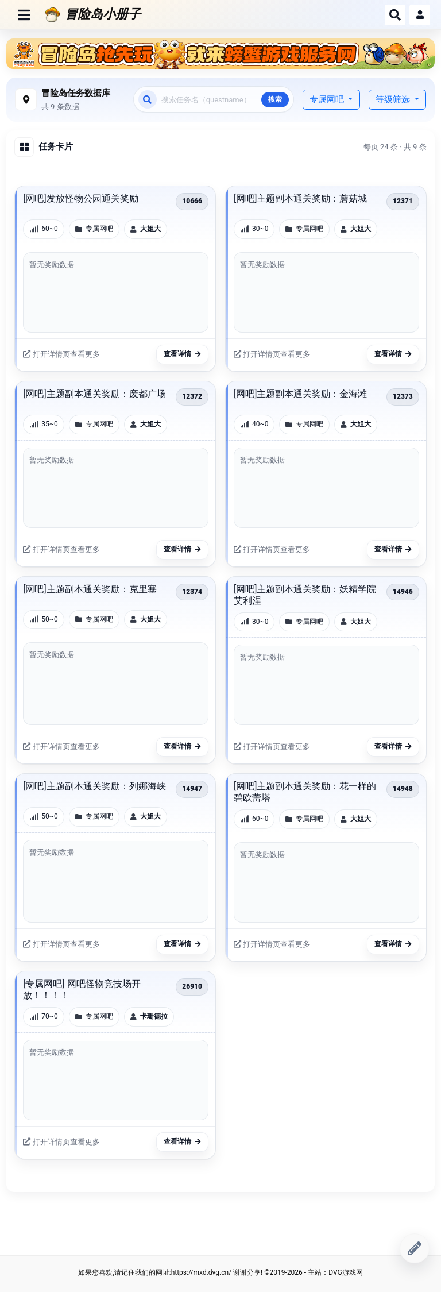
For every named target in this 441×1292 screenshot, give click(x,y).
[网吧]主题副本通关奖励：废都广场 (94, 393)
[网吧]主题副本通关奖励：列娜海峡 (94, 786)
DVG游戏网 (345, 1272)
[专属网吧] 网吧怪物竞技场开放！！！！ (81, 989)
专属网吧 (328, 99)
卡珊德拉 (154, 1016)
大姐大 (150, 229)
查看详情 (182, 354)
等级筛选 (394, 99)
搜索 (275, 99)
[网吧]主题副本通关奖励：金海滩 (300, 393)
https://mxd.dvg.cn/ (201, 1272)
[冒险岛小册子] (210, 14)
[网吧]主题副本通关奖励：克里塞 (89, 589)
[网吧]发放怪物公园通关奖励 (80, 198)
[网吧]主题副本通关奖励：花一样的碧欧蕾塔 (305, 792)
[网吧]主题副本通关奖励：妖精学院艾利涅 (305, 595)
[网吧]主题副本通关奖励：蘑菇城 (300, 198)
